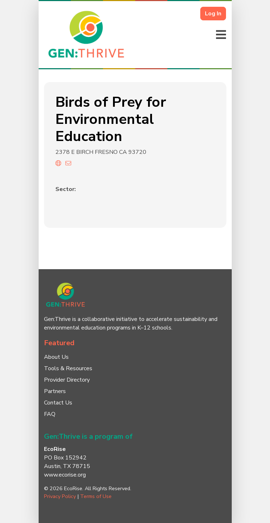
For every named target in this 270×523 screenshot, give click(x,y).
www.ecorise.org (65, 475)
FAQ (49, 414)
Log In (213, 13)
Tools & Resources (68, 368)
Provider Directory (67, 380)
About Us (56, 357)
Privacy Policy (60, 496)
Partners (55, 391)
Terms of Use (96, 496)
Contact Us (58, 403)
